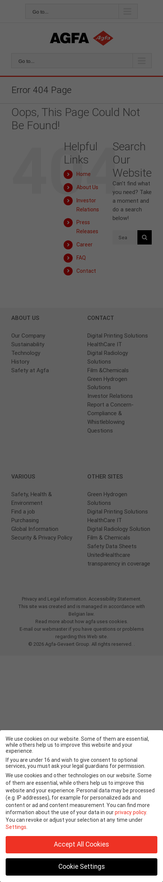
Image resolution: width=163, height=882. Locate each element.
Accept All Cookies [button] (81, 844)
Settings (16, 827)
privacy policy (130, 812)
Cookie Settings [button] (81, 866)
